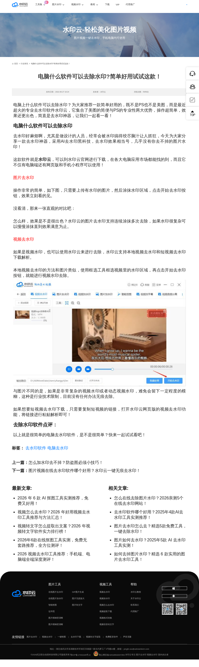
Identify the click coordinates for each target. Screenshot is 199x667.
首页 (15, 71)
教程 (99, 6)
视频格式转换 (106, 625)
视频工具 (106, 591)
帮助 (134, 591)
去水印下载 (76, 644)
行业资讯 (24, 71)
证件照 (51, 619)
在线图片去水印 (55, 599)
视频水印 (82, 6)
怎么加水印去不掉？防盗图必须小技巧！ (66, 470)
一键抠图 (62, 644)
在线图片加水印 (55, 606)
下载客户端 (179, 6)
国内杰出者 (163, 662)
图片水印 (63, 6)
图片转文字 (77, 612)
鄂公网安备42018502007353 (109, 662)
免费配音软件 (111, 644)
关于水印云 (136, 606)
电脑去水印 (57, 455)
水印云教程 (136, 599)
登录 (162, 6)
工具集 (46, 4)
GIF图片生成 (78, 599)
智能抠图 (52, 612)
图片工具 (54, 591)
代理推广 (135, 619)
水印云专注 (130, 662)
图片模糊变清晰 (55, 625)
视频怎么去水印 (107, 612)
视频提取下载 (106, 619)
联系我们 (135, 612)
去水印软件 (35, 455)
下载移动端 (175, 608)
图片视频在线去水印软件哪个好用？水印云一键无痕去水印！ (84, 478)
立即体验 (99, 47)
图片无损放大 (78, 606)
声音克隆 (127, 644)
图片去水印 (32, 644)
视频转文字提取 (93, 644)
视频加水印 (105, 606)
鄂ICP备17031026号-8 (80, 662)
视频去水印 (105, 599)
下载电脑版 (175, 597)
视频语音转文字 (107, 632)
